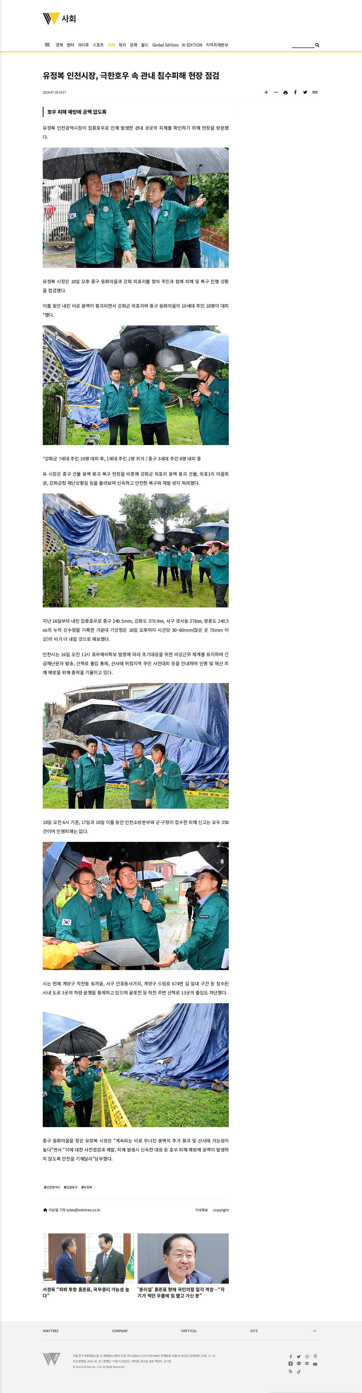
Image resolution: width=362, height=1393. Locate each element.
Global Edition (165, 45)
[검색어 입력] (303, 45)
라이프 (83, 45)
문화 (133, 45)
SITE (254, 1331)
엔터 (70, 45)
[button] (266, 93)
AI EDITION (192, 45)
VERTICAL (189, 1331)
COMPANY (120, 1331)
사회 (111, 45)
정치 (122, 45)
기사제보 (201, 1209)
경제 (59, 45)
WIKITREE (51, 1331)
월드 (144, 45)
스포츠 (98, 45)
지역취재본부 (217, 45)
